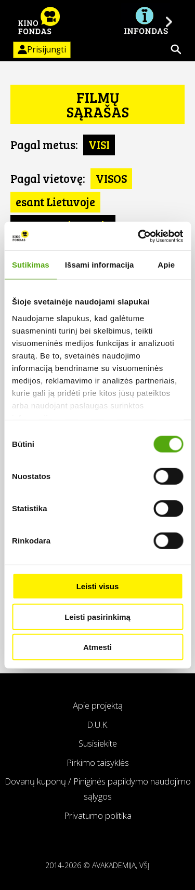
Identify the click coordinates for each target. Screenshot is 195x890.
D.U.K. (98, 724)
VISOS (111, 178)
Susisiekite (98, 743)
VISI (99, 144)
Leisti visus (97, 586)
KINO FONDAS (39, 21)
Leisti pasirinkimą (97, 616)
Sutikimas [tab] (30, 264)
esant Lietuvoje (55, 201)
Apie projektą (98, 705)
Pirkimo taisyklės (98, 762)
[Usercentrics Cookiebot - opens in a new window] (139, 236)
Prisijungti (39, 49)
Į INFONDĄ (145, 21)
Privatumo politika (98, 815)
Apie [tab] (166, 264)
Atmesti (97, 647)
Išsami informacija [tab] (99, 264)
